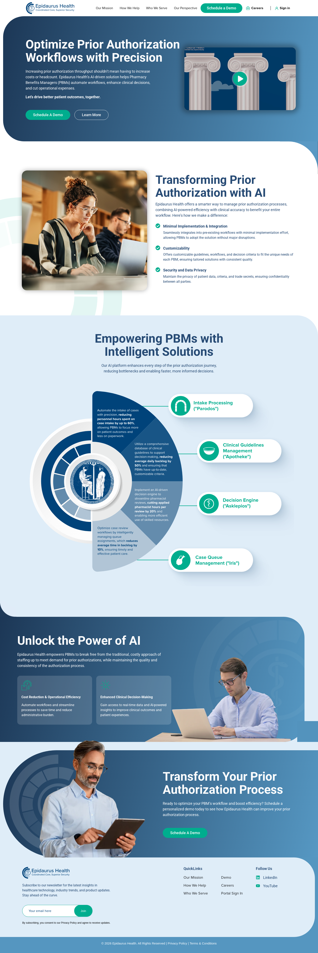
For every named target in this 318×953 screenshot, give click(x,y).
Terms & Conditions (203, 943)
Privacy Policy (177, 943)
